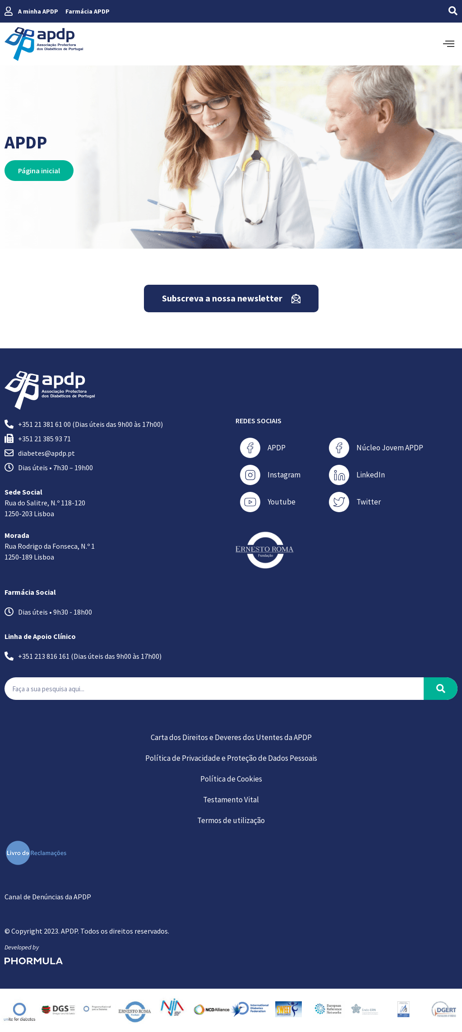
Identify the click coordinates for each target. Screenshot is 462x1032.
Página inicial (39, 170)
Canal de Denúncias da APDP (48, 896)
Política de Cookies (231, 779)
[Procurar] (440, 688)
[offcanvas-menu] (448, 44)
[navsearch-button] (436, 11)
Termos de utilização (231, 820)
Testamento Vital (231, 800)
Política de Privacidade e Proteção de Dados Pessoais (231, 758)
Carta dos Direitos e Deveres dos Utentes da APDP (231, 737)
